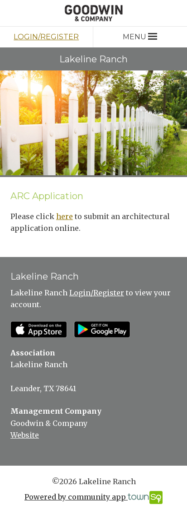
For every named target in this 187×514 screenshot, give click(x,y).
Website (24, 434)
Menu (140, 37)
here (64, 216)
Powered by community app (93, 497)
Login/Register (46, 37)
